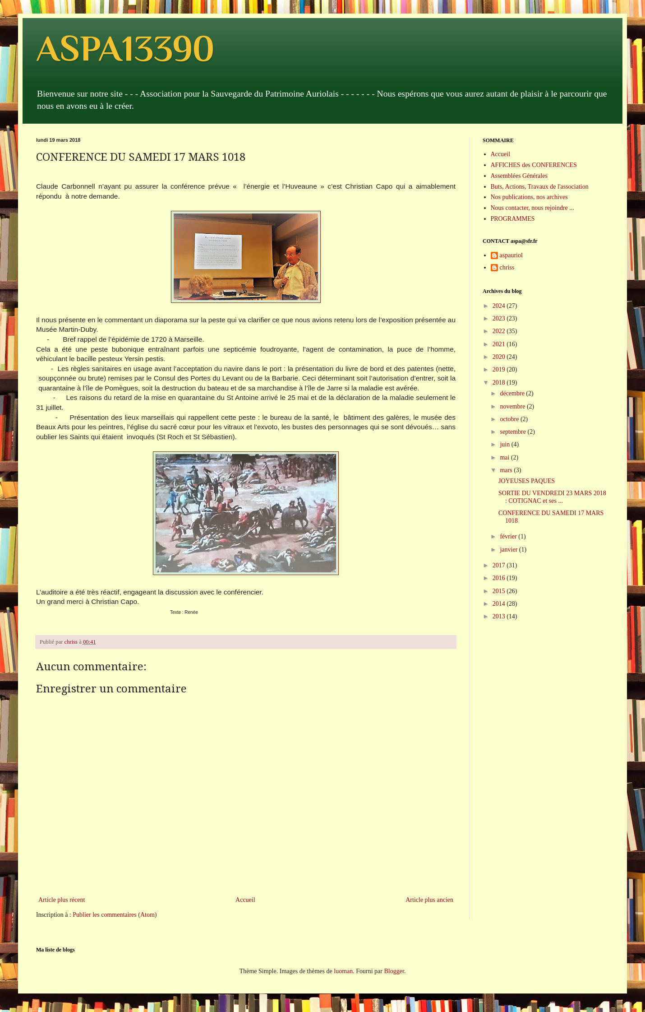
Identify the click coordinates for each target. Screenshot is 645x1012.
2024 (500, 305)
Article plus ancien (429, 899)
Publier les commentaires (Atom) (115, 914)
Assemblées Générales (519, 175)
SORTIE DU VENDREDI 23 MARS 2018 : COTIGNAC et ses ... (552, 497)
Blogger (394, 971)
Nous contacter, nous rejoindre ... (532, 207)
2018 (500, 382)
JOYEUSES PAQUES (526, 481)
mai (505, 457)
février (509, 536)
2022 (500, 331)
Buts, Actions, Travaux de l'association (540, 186)
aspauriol (511, 255)
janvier (509, 549)
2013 (500, 616)
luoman (343, 971)
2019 (500, 369)
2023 (500, 318)
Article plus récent (61, 899)
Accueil (245, 899)
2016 (500, 578)
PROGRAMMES (513, 218)
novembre (513, 406)
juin (505, 444)
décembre (513, 393)
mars (507, 470)
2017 (500, 565)
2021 (500, 344)
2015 (500, 591)
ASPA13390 (125, 48)
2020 (500, 356)
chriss (507, 267)
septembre (513, 431)
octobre (510, 419)
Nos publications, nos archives (529, 197)
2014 (500, 603)
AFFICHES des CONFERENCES (534, 165)
